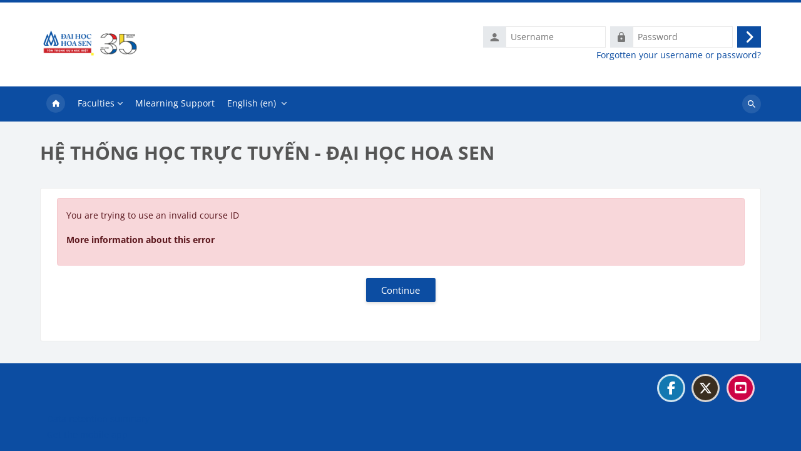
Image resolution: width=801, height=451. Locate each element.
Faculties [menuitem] (96, 103)
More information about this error (140, 240)
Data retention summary (98, 419)
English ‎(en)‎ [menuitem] (251, 103)
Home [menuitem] (55, 104)
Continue (400, 290)
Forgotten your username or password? (678, 55)
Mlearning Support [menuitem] (175, 103)
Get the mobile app (87, 434)
